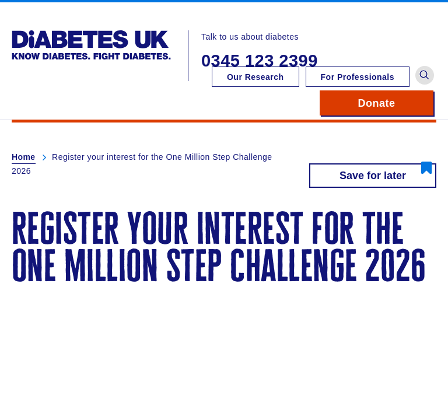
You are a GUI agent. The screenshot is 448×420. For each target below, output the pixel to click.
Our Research (255, 77)
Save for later (373, 175)
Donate (395, 103)
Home (24, 157)
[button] (424, 75)
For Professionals (357, 77)
